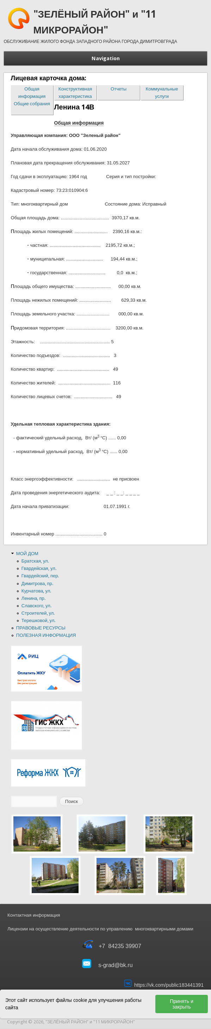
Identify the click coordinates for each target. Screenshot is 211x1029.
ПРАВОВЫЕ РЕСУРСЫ (41, 627)
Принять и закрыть (181, 1004)
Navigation (106, 58)
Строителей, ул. (38, 613)
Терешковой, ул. (38, 620)
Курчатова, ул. (36, 591)
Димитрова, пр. (37, 583)
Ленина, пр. (33, 598)
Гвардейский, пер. (40, 575)
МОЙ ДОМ (27, 553)
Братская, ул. (35, 561)
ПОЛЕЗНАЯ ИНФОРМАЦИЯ (46, 635)
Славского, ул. (36, 605)
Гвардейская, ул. (38, 568)
